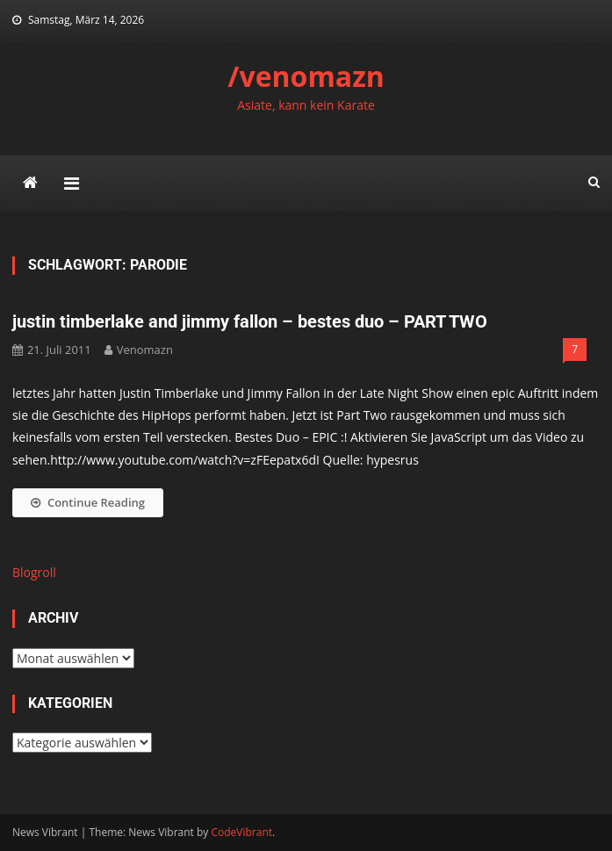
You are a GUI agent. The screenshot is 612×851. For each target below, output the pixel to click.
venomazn (145, 349)
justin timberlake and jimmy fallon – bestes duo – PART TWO (249, 321)
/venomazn (306, 76)
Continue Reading (88, 502)
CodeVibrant (241, 832)
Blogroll (34, 572)
